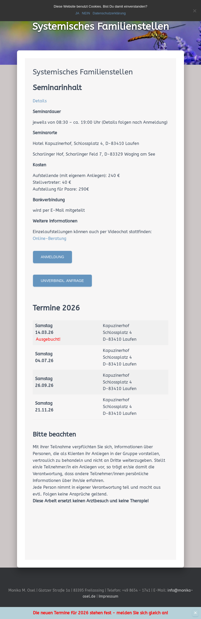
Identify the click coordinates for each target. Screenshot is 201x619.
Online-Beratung (49, 238)
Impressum (108, 596)
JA (77, 13)
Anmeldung (52, 257)
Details (40, 100)
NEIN (86, 13)
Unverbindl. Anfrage (62, 281)
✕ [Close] (195, 613)
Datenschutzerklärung (109, 13)
